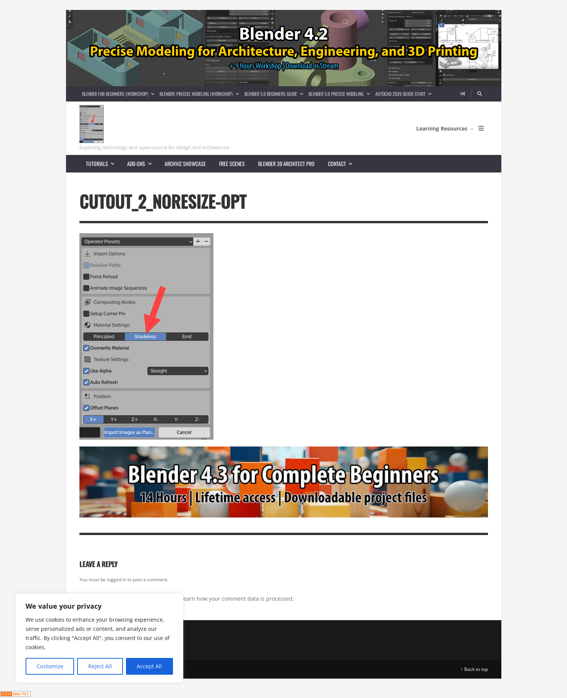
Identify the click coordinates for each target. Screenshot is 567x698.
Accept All (149, 666)
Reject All (100, 666)
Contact (343, 164)
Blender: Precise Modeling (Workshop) (200, 93)
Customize (50, 666)
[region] (99, 638)
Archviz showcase (185, 164)
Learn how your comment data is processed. (237, 598)
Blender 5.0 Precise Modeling (340, 93)
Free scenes (232, 164)
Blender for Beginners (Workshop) (119, 93)
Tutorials (103, 164)
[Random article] (463, 94)
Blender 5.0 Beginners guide (275, 93)
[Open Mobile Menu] (481, 128)
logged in (116, 579)
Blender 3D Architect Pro (286, 164)
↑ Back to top (474, 669)
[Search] (479, 94)
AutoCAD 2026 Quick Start (404, 93)
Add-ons (142, 164)
